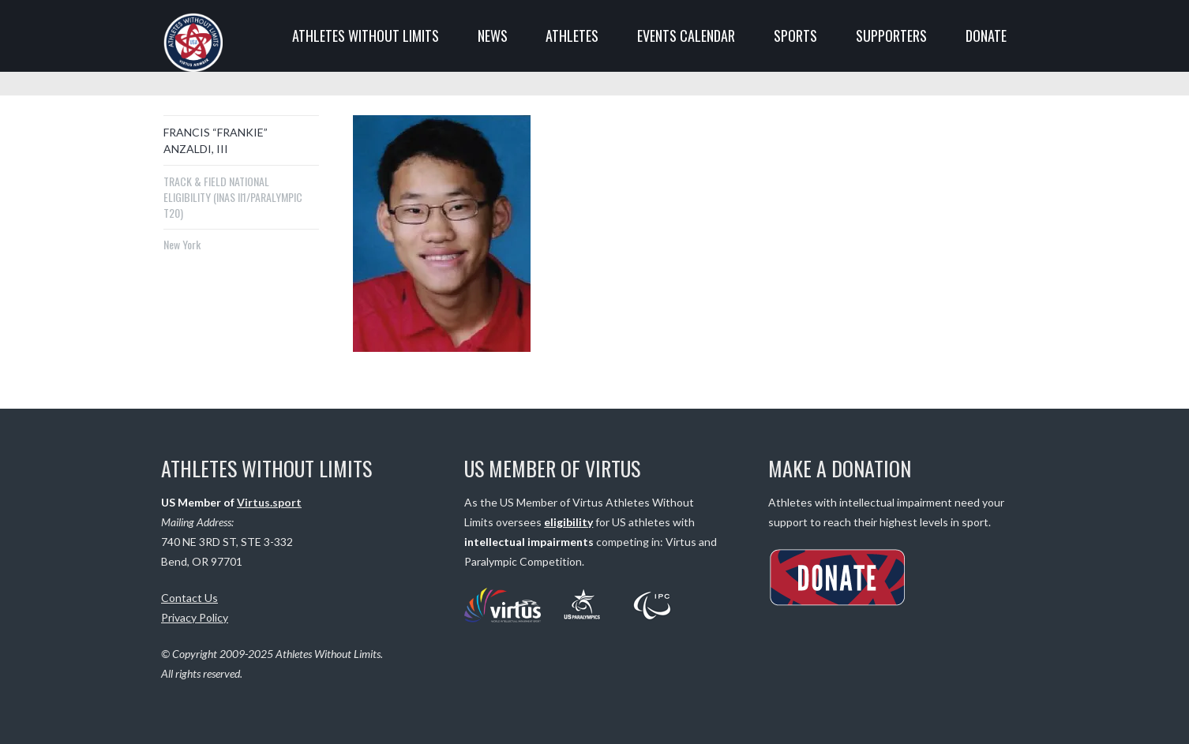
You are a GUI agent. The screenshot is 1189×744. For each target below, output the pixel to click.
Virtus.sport (269, 502)
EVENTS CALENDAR (686, 35)
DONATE (986, 35)
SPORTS (795, 35)
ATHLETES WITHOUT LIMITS (365, 35)
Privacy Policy (194, 617)
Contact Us (189, 597)
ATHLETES (572, 35)
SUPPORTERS (891, 35)
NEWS (493, 35)
